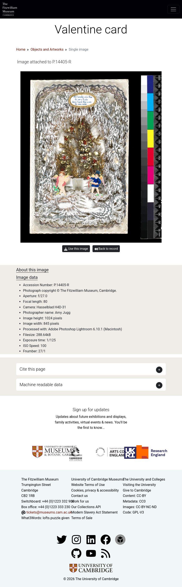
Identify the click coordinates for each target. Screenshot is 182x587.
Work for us (80, 501)
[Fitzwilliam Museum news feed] (106, 553)
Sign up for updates (91, 409)
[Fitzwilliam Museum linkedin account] (106, 539)
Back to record (106, 249)
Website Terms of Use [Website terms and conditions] (88, 485)
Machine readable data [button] (41, 384)
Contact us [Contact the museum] (79, 496)
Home (20, 49)
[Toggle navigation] (173, 9)
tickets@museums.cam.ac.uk (49, 512)
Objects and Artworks (47, 49)
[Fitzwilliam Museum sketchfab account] (120, 539)
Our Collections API (86, 507)
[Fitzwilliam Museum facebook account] (91, 539)
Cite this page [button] (32, 369)
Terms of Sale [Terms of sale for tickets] (81, 518)
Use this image (76, 249)
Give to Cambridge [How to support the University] (137, 490)
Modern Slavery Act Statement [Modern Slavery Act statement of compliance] (94, 512)
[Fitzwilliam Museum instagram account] (76, 539)
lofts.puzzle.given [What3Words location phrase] (56, 518)
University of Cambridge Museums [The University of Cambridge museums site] (97, 479)
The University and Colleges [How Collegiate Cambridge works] (144, 479)
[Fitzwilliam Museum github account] (76, 553)
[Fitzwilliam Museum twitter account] (62, 539)
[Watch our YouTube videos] (91, 553)
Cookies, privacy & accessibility (95, 490)
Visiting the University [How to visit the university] (139, 485)
